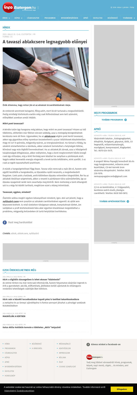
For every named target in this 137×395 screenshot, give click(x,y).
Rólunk (62, 357)
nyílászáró (34, 233)
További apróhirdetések (112, 201)
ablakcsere (22, 233)
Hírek (5, 18)
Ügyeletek (97, 18)
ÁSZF (61, 362)
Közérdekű (113, 18)
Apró (85, 18)
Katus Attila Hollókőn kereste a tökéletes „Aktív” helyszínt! (32, 327)
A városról (37, 348)
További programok (112, 120)
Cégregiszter (33, 18)
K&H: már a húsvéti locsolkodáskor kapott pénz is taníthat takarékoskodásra (41, 299)
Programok (50, 18)
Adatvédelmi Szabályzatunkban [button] (19, 391)
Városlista (38, 7)
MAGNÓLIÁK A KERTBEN (14, 316)
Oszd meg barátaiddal (20, 222)
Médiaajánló (65, 343)
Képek (17, 18)
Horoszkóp (10, 375)
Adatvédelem (65, 348)
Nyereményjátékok (69, 18)
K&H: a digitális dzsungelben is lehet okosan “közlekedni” (31, 279)
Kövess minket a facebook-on (105, 344)
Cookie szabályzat (67, 366)
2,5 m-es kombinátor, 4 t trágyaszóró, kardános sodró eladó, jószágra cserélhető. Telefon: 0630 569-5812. (112, 190)
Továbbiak (127, 18)
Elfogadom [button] (122, 389)
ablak (13, 233)
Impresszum (64, 353)
